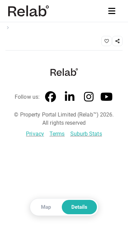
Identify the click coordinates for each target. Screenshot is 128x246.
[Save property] (106, 41)
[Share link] (117, 41)
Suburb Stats (86, 134)
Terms (57, 134)
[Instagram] (89, 97)
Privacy (35, 134)
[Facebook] (50, 97)
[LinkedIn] (69, 97)
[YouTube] (106, 97)
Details (79, 207)
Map (46, 207)
